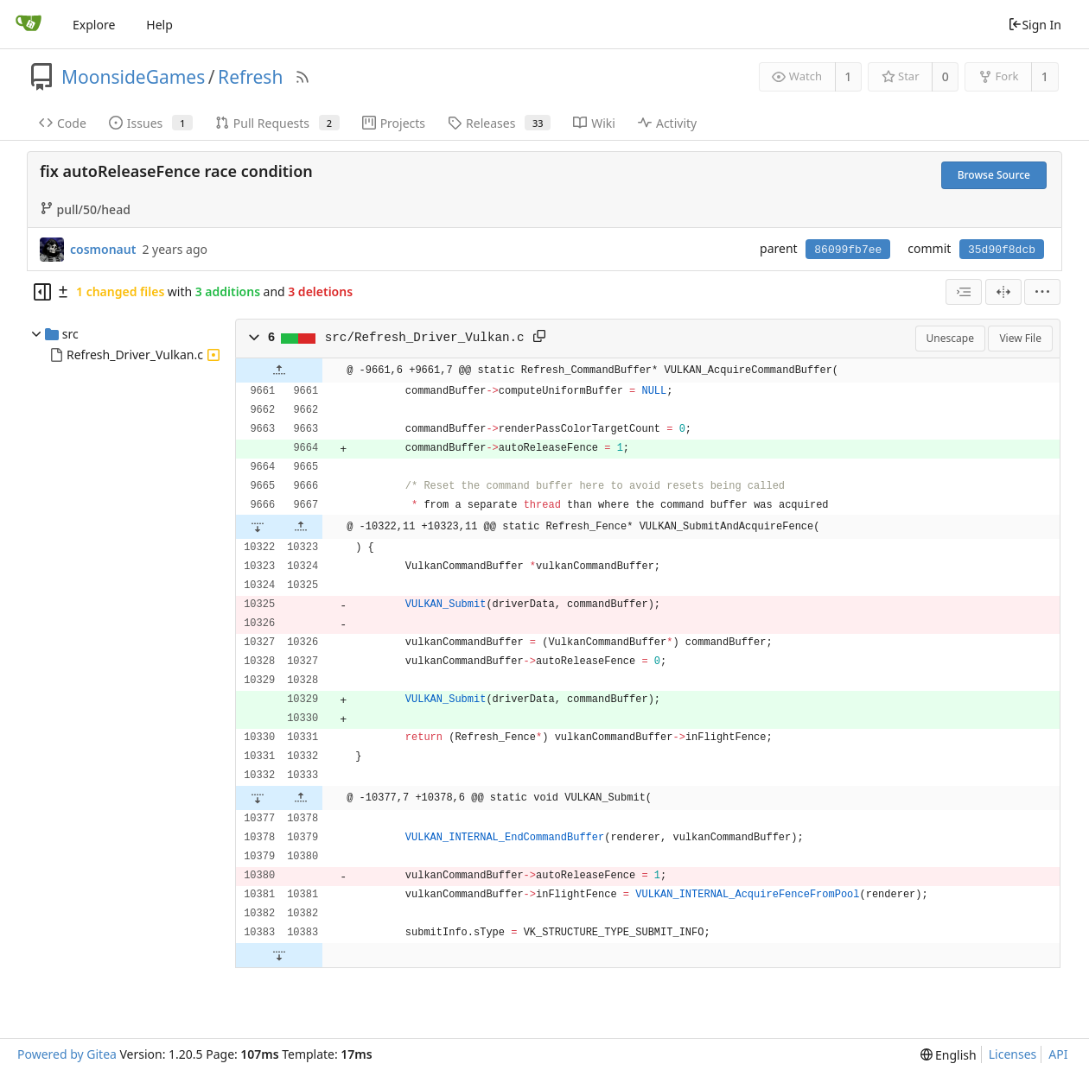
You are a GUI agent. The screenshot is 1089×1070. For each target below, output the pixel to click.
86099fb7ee (848, 250)
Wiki (594, 123)
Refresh (250, 76)
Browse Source (994, 175)
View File (1020, 338)
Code (62, 123)
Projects (393, 123)
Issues (151, 123)
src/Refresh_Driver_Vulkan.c (425, 338)
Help (159, 24)
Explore (94, 24)
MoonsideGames (133, 76)
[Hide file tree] (42, 291)
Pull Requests (277, 123)
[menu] (1042, 292)
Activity (667, 123)
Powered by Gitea (67, 1054)
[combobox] (964, 292)
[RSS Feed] (302, 77)
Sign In (1034, 24)
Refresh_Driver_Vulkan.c (135, 354)
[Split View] (1003, 292)
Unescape (950, 338)
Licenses (1013, 1054)
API (1057, 1054)
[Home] (28, 24)
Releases (499, 123)
